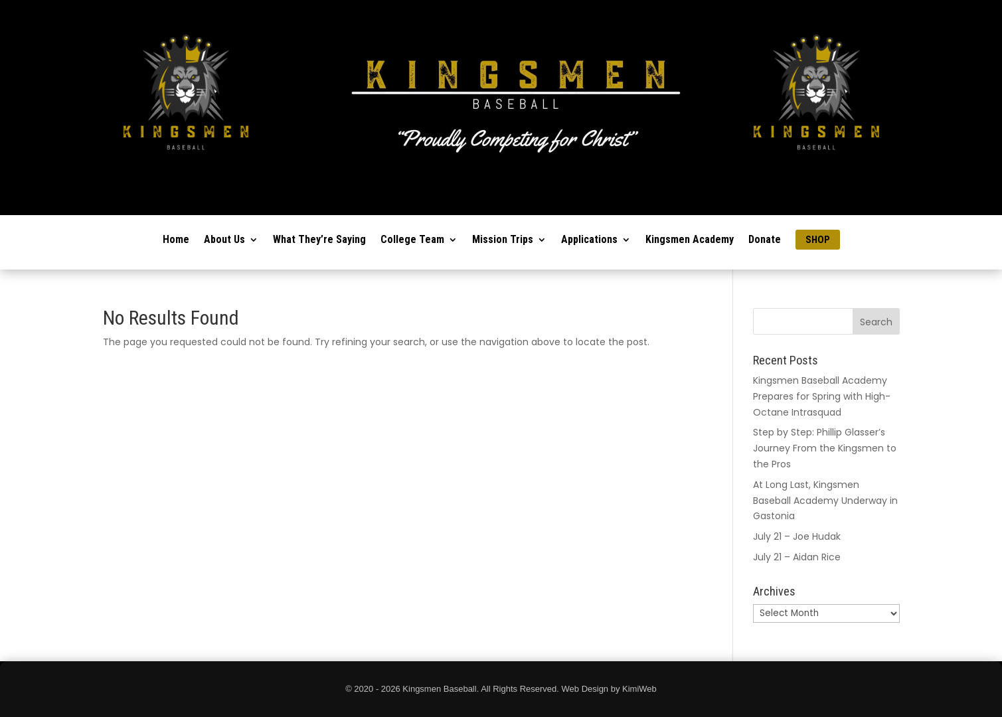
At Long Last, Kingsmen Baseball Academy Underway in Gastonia (825, 500)
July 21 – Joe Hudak (797, 536)
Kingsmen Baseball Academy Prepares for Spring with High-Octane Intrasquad (821, 396)
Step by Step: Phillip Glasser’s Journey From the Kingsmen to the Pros (824, 448)
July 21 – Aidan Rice (797, 557)
